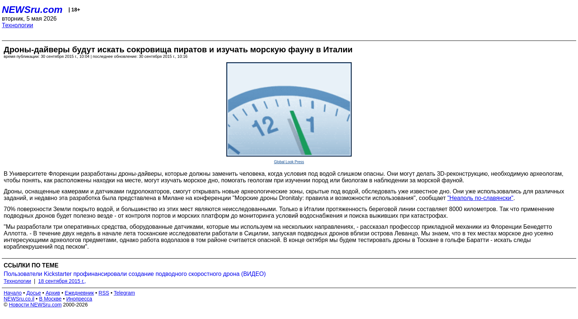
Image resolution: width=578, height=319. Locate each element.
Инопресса (79, 299)
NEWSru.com (32, 9)
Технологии (17, 25)
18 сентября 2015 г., (62, 281)
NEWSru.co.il (19, 299)
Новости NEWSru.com (35, 305)
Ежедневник (79, 293)
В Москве (50, 299)
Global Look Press (289, 162)
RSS (103, 293)
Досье (33, 293)
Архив (53, 293)
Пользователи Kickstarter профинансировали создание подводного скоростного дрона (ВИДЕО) (135, 274)
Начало (13, 293)
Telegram (124, 293)
